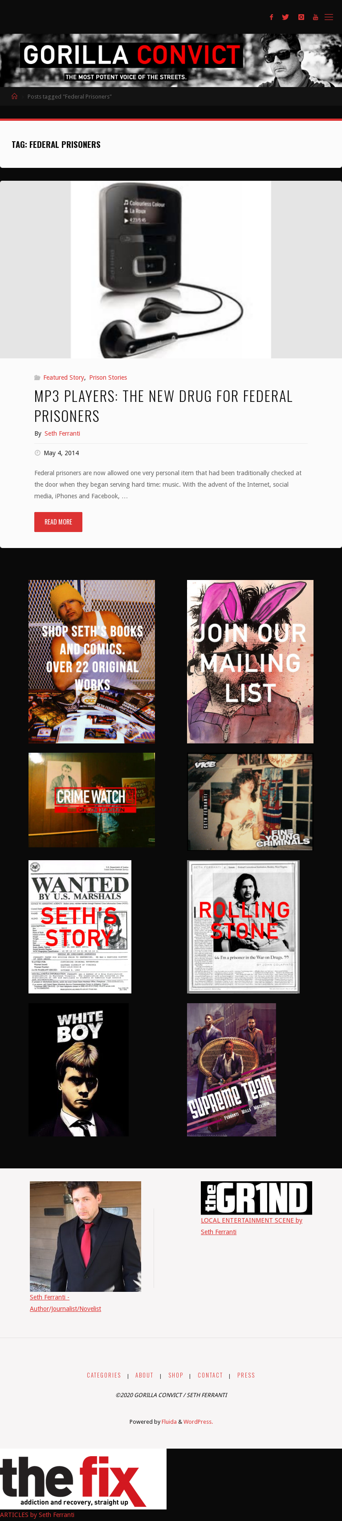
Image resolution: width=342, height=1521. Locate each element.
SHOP (175, 1375)
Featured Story (63, 377)
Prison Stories (108, 377)
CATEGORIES (104, 1375)
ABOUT (144, 1375)
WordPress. (198, 1421)
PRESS (246, 1375)
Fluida (168, 1421)
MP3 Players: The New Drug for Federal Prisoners (163, 405)
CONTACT (210, 1375)
